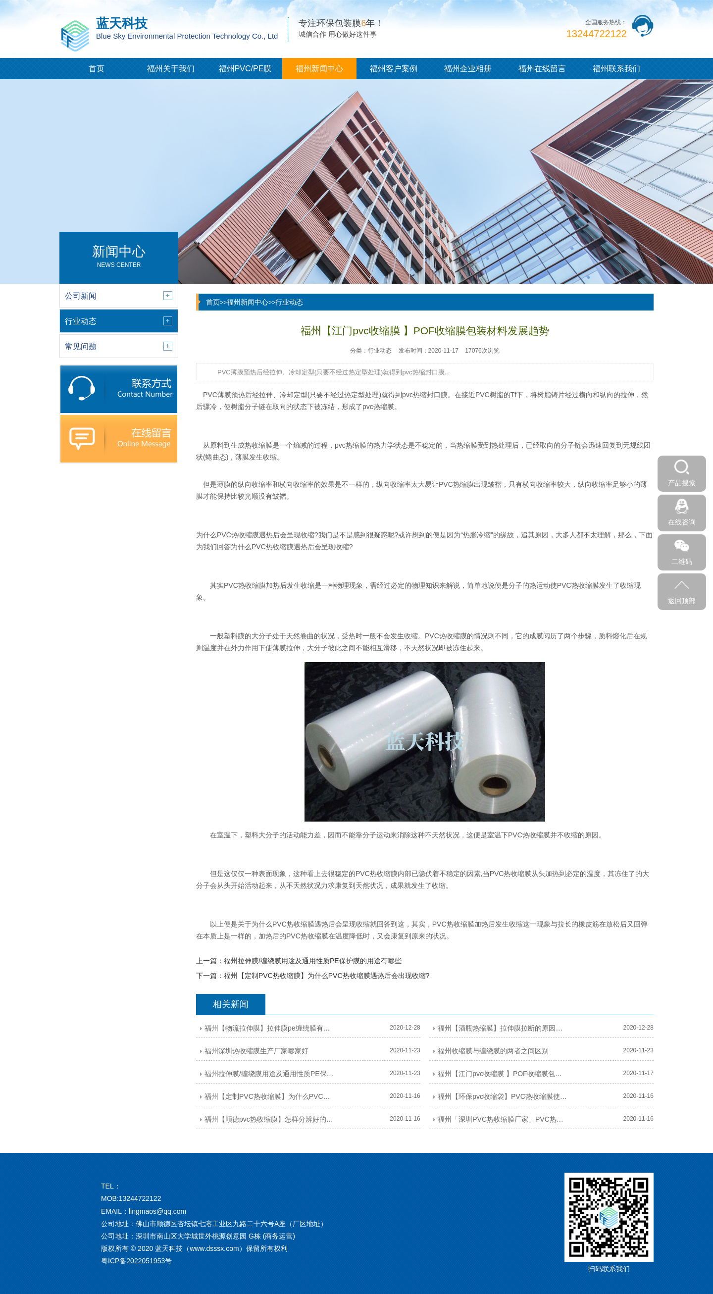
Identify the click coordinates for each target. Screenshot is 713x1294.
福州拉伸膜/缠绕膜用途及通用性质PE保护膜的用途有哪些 (313, 961)
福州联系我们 (616, 68)
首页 (96, 68)
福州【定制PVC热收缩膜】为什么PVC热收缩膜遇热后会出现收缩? (326, 976)
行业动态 (289, 302)
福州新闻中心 (319, 68)
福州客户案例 (393, 68)
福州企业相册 (468, 68)
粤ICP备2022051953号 (136, 1261)
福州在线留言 (542, 68)
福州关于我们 (171, 68)
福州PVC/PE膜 (245, 68)
